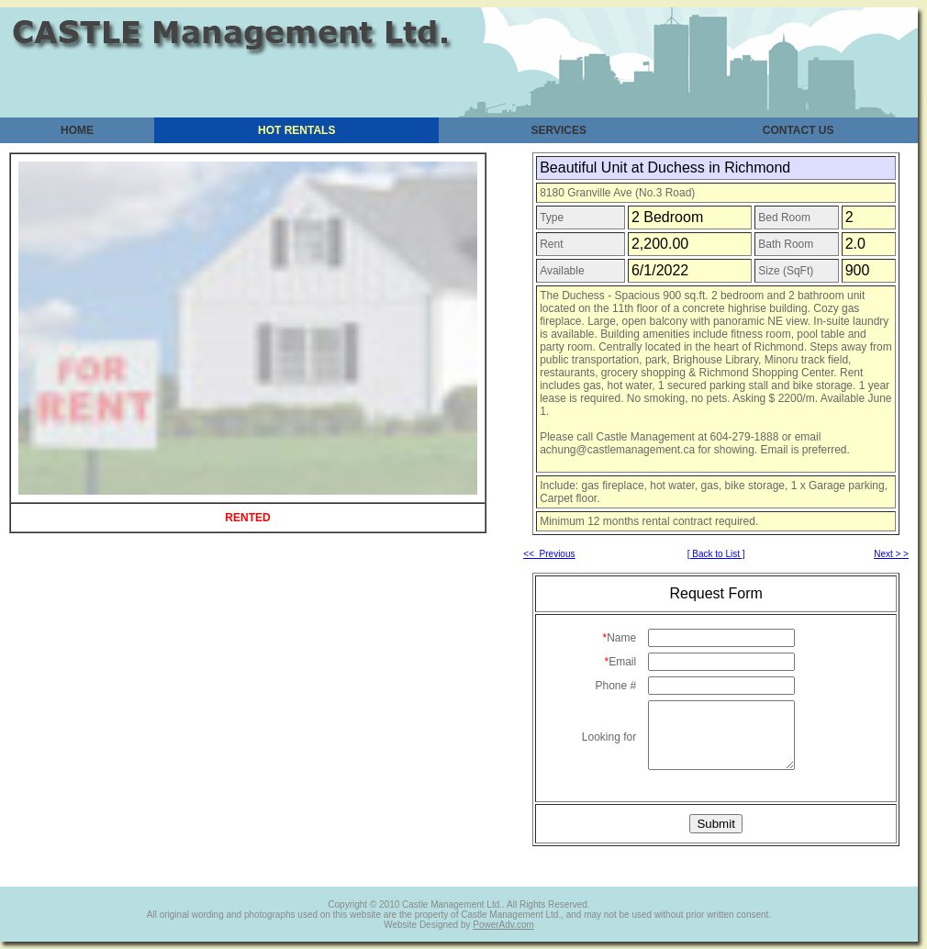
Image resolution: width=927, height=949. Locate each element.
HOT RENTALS (296, 130)
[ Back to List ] (716, 554)
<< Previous (549, 554)
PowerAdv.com (503, 925)
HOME (77, 130)
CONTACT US (798, 130)
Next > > (891, 554)
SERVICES (558, 130)
